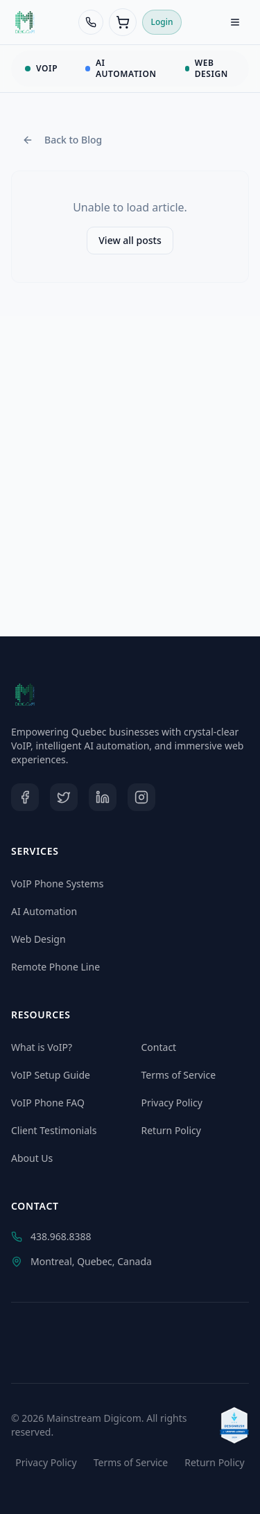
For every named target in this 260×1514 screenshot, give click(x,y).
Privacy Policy (171, 1102)
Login (162, 22)
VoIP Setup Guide (50, 1074)
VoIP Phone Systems (57, 883)
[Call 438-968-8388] (90, 22)
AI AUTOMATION (120, 68)
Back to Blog (62, 139)
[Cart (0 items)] (123, 22)
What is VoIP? (41, 1047)
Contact (159, 1047)
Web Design (38, 939)
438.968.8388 (51, 1236)
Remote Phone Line (55, 966)
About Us (32, 1158)
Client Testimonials (53, 1130)
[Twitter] (64, 797)
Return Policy (171, 1130)
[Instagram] (141, 797)
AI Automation (44, 911)
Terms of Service (178, 1074)
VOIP (41, 68)
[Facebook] (25, 797)
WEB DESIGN (206, 68)
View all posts (130, 240)
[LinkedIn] (102, 797)
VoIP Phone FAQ (48, 1102)
